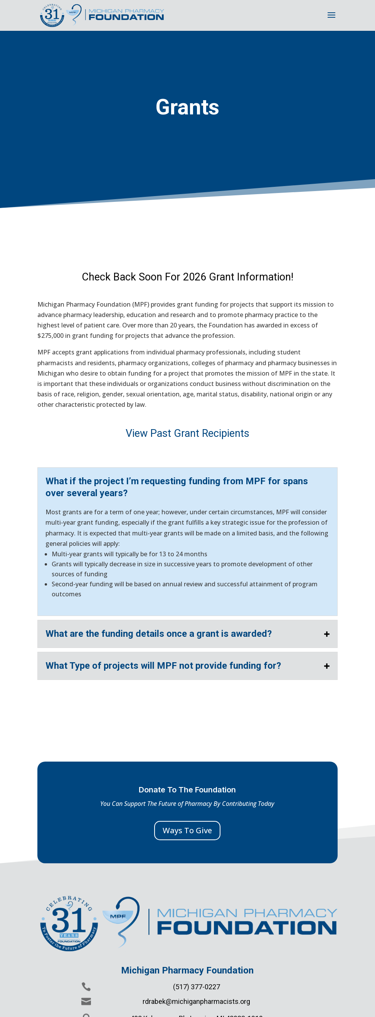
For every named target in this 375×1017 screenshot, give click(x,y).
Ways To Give (187, 830)
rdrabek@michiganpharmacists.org (196, 1001)
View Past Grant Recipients (187, 433)
